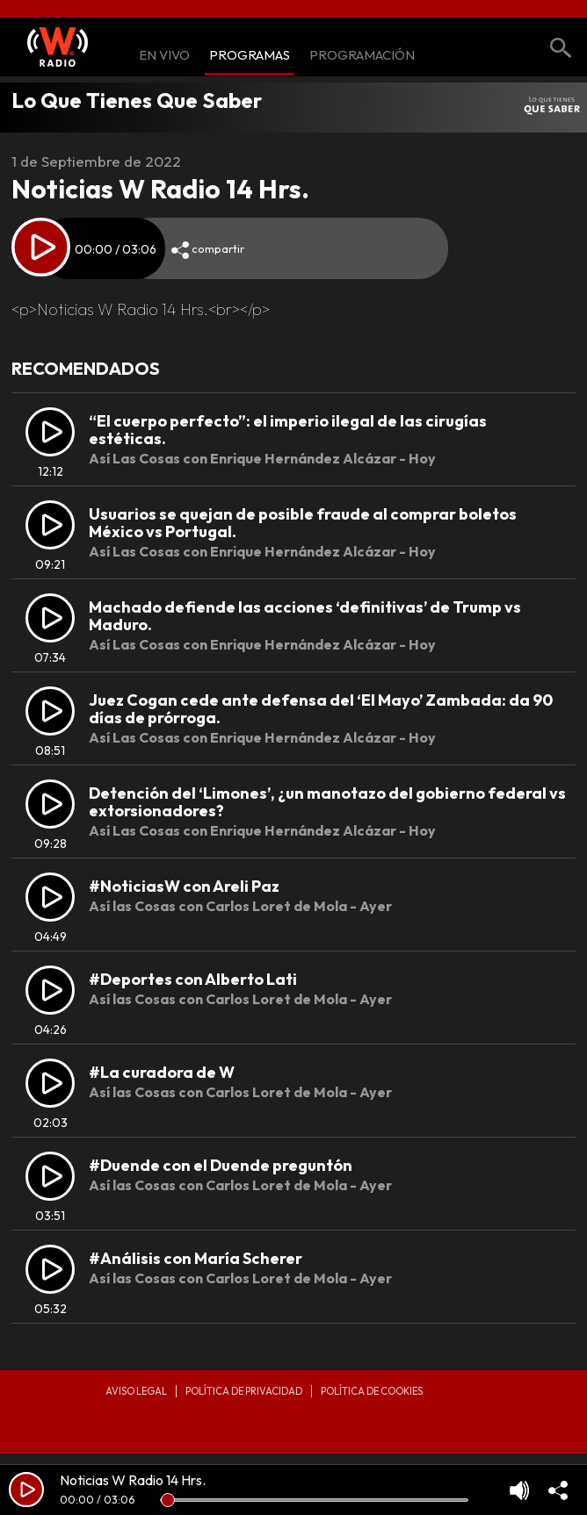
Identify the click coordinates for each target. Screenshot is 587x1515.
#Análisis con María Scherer (195, 1258)
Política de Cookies (372, 1391)
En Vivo (164, 55)
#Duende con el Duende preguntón (220, 1165)
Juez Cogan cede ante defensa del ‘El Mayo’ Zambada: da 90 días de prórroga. (321, 709)
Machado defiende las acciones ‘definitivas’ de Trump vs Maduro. (305, 616)
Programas (249, 55)
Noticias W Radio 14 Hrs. (133, 1480)
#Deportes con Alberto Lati (193, 979)
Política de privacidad (243, 1391)
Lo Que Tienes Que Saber (136, 100)
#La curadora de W (162, 1072)
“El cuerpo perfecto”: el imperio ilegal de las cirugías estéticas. (288, 430)
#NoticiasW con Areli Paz (184, 886)
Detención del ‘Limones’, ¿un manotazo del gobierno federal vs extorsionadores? (327, 802)
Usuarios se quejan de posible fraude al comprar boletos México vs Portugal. (303, 523)
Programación (362, 55)
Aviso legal (136, 1391)
